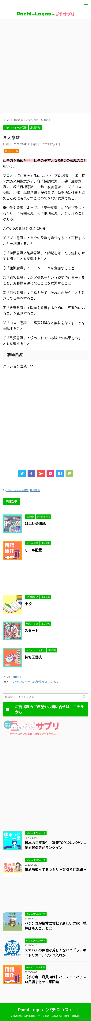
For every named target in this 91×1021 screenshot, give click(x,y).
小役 (28, 604)
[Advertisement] (45, 66)
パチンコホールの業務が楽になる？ (36, 681)
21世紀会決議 (35, 523)
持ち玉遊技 (33, 657)
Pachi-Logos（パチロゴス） (45, 1009)
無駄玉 (17, 677)
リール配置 (33, 550)
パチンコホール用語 (17, 490)
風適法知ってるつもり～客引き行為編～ (55, 869)
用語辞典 (35, 490)
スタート (31, 630)
